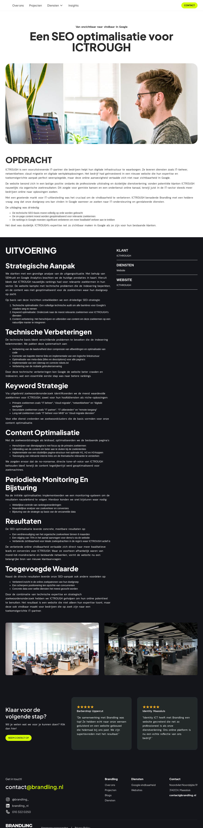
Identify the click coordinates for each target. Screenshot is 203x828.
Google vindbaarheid (143, 785)
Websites (136, 790)
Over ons (18, 5)
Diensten (110, 800)
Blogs (108, 795)
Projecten (35, 5)
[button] (55, 5)
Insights (73, 5)
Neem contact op (18, 737)
